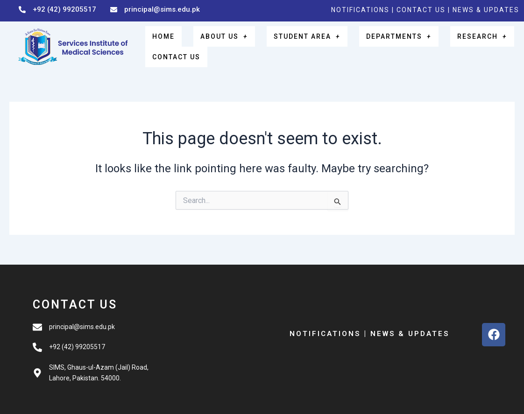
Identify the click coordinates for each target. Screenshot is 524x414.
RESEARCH (447, 38)
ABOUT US (209, 38)
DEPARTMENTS (372, 38)
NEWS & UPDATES (486, 10)
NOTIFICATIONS (360, 10)
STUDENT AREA (285, 38)
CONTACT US (422, 10)
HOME (157, 38)
